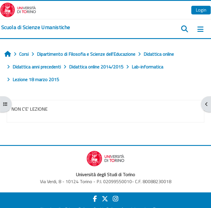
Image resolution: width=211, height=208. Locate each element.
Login (201, 9)
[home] (35, 27)
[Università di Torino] (18, 9)
